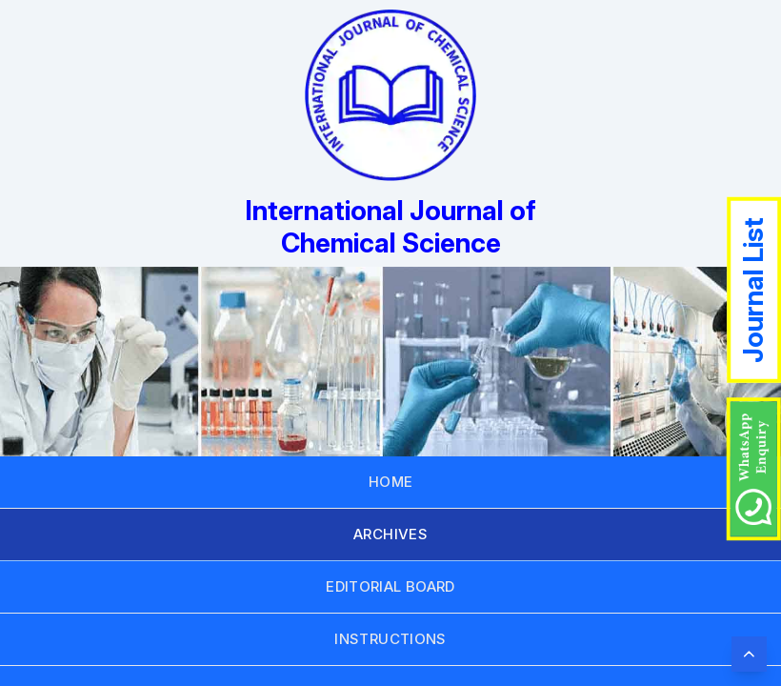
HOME (391, 482)
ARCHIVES (390, 534)
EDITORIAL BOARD (390, 586)
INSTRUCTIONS (390, 639)
